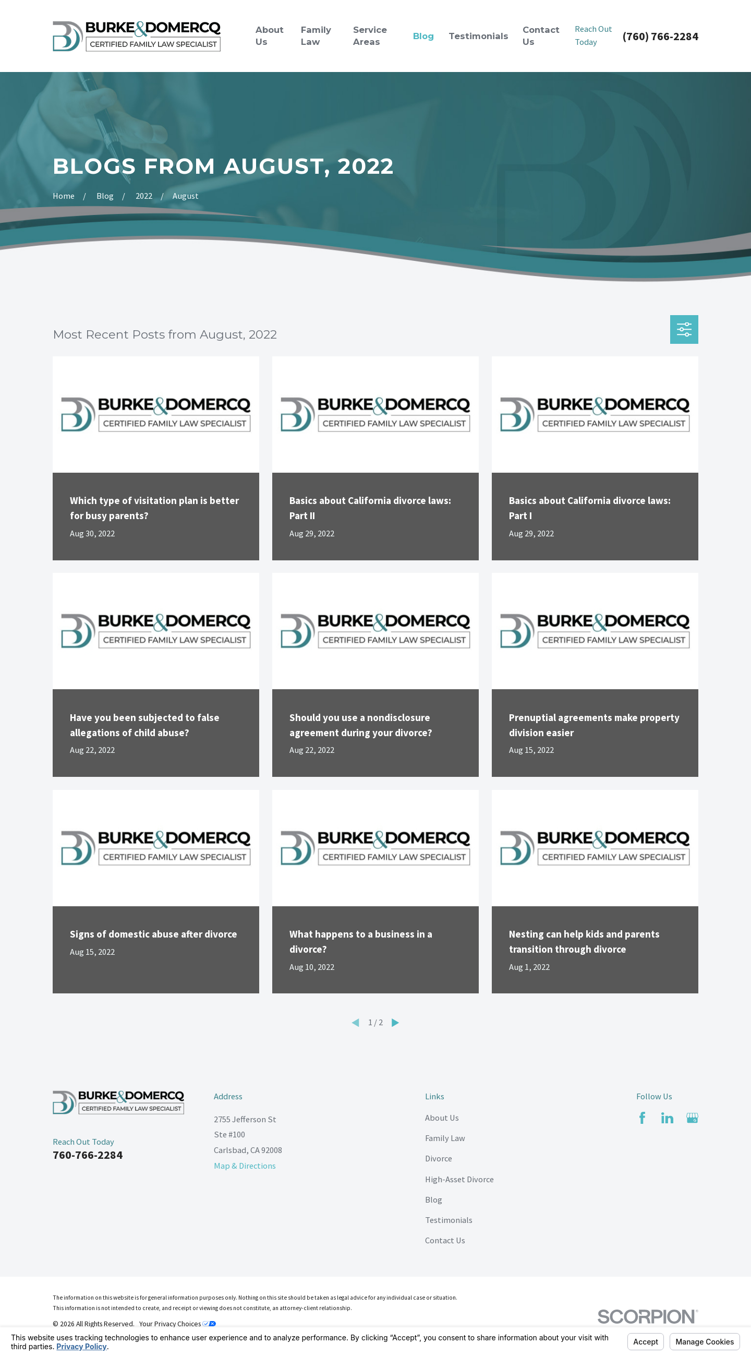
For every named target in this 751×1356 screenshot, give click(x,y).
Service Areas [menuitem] (370, 36)
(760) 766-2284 (660, 36)
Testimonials (449, 1220)
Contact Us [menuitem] (541, 36)
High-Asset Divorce (459, 1179)
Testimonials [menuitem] (478, 36)
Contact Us (445, 1240)
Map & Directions (245, 1165)
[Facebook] (642, 1118)
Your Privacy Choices (177, 1323)
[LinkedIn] (667, 1118)
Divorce (438, 1158)
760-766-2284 (88, 1154)
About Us (442, 1117)
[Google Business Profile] (692, 1118)
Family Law (445, 1138)
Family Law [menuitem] (316, 36)
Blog (433, 1199)
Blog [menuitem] (423, 36)
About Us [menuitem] (270, 36)
